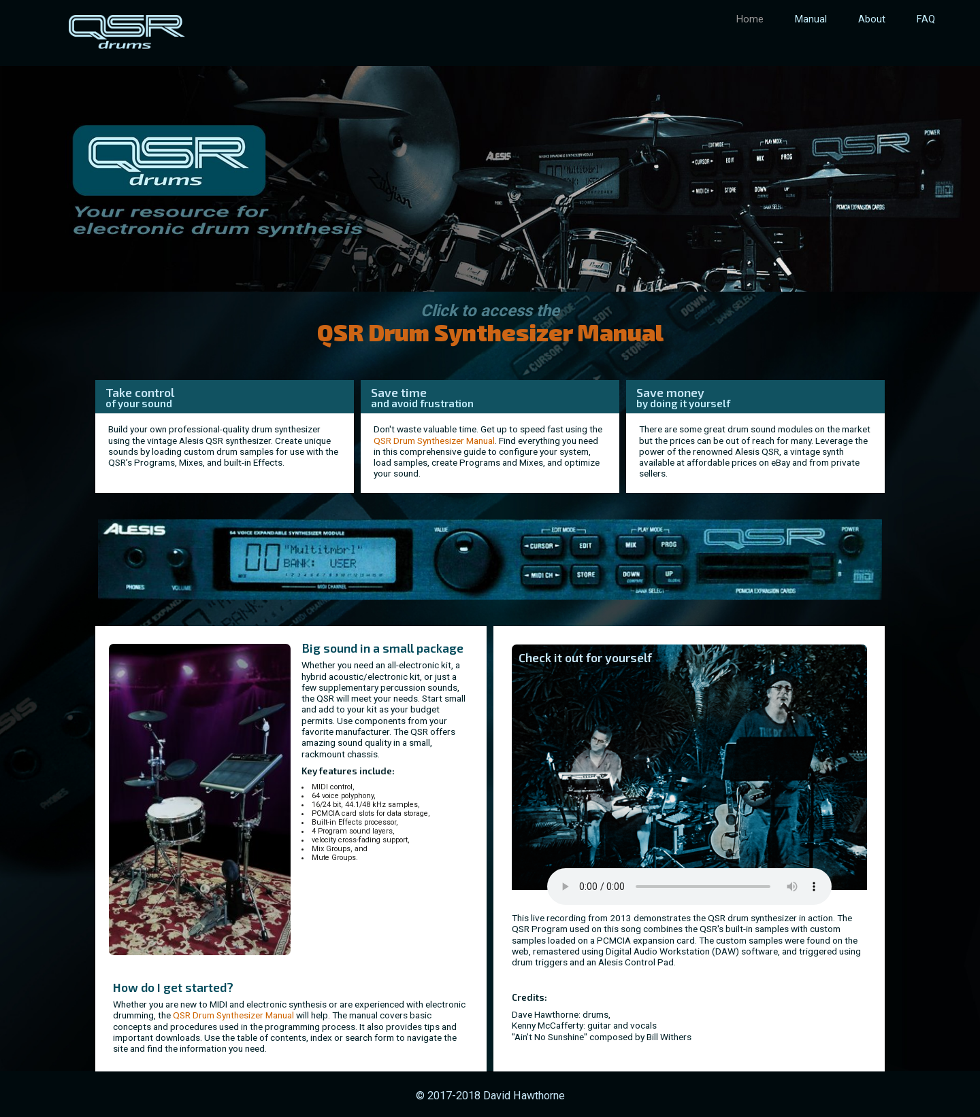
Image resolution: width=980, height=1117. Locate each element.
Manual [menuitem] (811, 19)
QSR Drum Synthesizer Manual (434, 440)
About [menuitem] (871, 19)
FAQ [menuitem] (926, 19)
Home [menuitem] (750, 19)
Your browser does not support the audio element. (689, 886)
